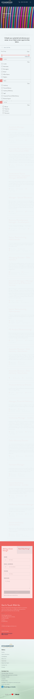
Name (5, 561)
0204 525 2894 (6, 684)
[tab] (9, 554)
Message (6, 582)
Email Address (8, 568)
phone (6, 575)
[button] (29, 2)
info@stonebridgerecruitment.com (11, 682)
